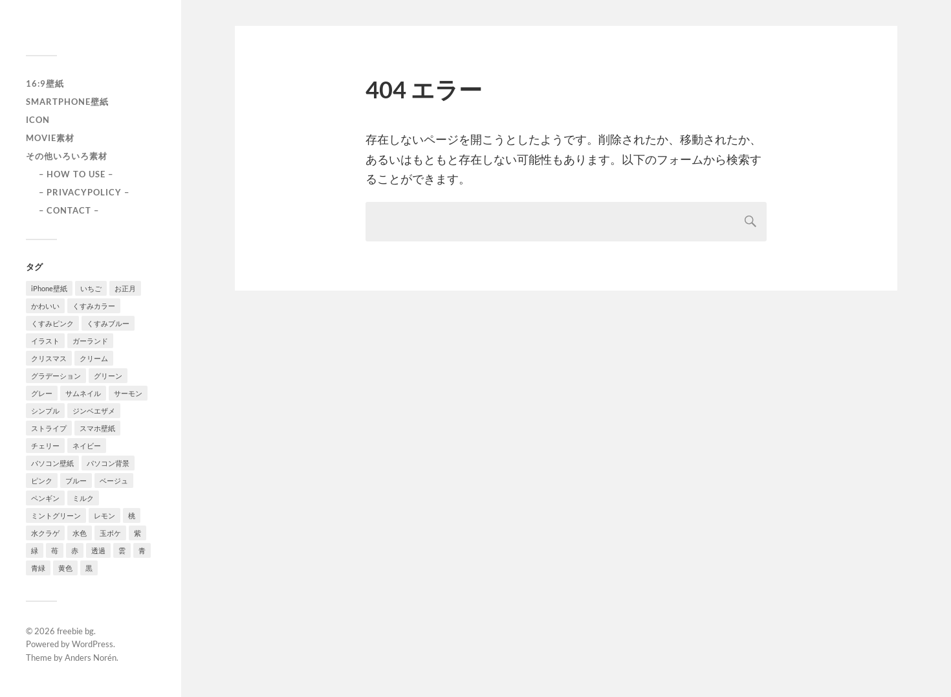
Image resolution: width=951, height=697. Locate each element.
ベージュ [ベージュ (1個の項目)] (114, 480)
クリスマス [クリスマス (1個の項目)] (49, 358)
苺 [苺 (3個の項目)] (54, 550)
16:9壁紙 (45, 83)
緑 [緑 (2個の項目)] (34, 550)
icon (38, 120)
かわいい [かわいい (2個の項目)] (45, 306)
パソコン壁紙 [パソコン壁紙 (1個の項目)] (52, 463)
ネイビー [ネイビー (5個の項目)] (86, 445)
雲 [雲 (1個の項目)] (122, 550)
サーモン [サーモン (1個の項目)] (128, 393)
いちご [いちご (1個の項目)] (91, 288)
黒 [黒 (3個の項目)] (89, 568)
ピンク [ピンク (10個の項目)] (41, 480)
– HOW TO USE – (76, 174)
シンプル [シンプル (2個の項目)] (45, 410)
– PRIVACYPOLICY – (84, 192)
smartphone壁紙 (67, 101)
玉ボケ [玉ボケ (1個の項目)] (110, 533)
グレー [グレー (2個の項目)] (41, 393)
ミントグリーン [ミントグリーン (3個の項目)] (56, 515)
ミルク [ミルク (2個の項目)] (83, 498)
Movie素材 (50, 138)
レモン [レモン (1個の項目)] (104, 515)
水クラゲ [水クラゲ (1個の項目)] (45, 533)
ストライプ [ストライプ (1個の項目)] (49, 428)
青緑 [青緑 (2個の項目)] (38, 568)
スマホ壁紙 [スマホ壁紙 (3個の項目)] (97, 428)
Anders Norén (90, 657)
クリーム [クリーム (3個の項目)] (94, 358)
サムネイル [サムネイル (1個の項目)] (83, 393)
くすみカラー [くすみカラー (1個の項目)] (93, 306)
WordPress (92, 644)
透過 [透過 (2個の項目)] (98, 550)
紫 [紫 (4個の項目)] (137, 533)
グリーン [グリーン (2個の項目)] (108, 375)
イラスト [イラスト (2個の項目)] (45, 341)
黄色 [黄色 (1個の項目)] (65, 568)
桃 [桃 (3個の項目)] (131, 515)
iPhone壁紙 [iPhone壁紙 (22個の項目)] (49, 288)
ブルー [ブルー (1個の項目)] (76, 480)
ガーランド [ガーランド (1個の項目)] (90, 341)
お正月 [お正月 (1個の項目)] (125, 288)
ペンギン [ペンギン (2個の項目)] (45, 498)
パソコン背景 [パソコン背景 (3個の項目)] (108, 463)
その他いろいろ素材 (66, 156)
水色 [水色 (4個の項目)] (79, 533)
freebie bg (75, 631)
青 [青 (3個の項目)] (142, 550)
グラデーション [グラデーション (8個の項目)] (56, 375)
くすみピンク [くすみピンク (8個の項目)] (52, 323)
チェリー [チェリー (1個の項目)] (45, 445)
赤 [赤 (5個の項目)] (74, 550)
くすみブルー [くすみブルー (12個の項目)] (108, 323)
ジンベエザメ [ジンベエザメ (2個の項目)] (93, 410)
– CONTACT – (69, 210)
